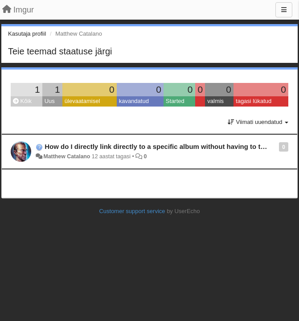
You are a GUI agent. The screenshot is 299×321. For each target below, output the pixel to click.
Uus (50, 101)
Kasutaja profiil (27, 33)
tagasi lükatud (253, 101)
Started (175, 101)
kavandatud (134, 101)
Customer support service (132, 211)
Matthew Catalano (66, 156)
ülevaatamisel (82, 101)
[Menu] (283, 9)
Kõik (22, 101)
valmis (215, 101)
